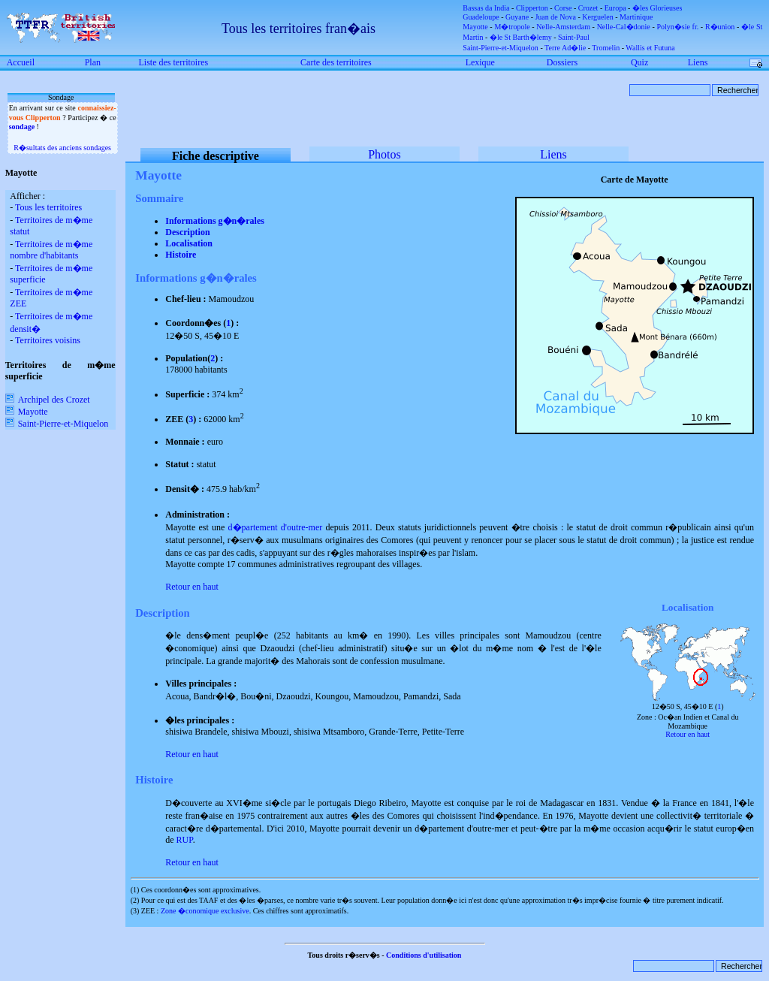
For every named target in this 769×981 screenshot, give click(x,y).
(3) (135, 911)
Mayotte (26, 411)
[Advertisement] (53, 531)
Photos (384, 154)
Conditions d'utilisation (423, 955)
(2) (135, 900)
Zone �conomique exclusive (205, 911)
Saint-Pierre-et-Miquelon (57, 423)
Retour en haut (192, 586)
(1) (135, 890)
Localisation (189, 243)
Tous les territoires (48, 207)
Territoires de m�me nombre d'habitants (51, 250)
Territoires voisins (47, 340)
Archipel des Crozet (47, 399)
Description (187, 232)
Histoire (180, 254)
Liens (553, 154)
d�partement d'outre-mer (275, 527)
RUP (184, 840)
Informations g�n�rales (214, 221)
